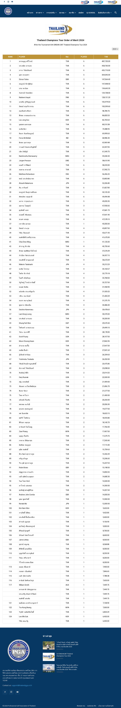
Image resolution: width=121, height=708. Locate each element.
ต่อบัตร (81, 13)
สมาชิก (72, 13)
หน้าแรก (30, 13)
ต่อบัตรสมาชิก (91, 706)
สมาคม (62, 13)
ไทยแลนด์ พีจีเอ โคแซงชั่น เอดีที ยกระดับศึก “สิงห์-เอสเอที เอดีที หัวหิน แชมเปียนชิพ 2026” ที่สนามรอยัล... (67, 667)
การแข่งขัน (51, 13)
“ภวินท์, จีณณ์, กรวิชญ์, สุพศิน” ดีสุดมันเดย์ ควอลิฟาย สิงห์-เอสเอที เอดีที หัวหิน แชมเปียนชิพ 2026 (67, 645)
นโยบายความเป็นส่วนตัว (106, 706)
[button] (115, 13)
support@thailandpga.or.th (22, 685)
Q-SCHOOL (90, 13)
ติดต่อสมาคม (81, 706)
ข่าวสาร (40, 13)
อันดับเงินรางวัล (105, 13)
